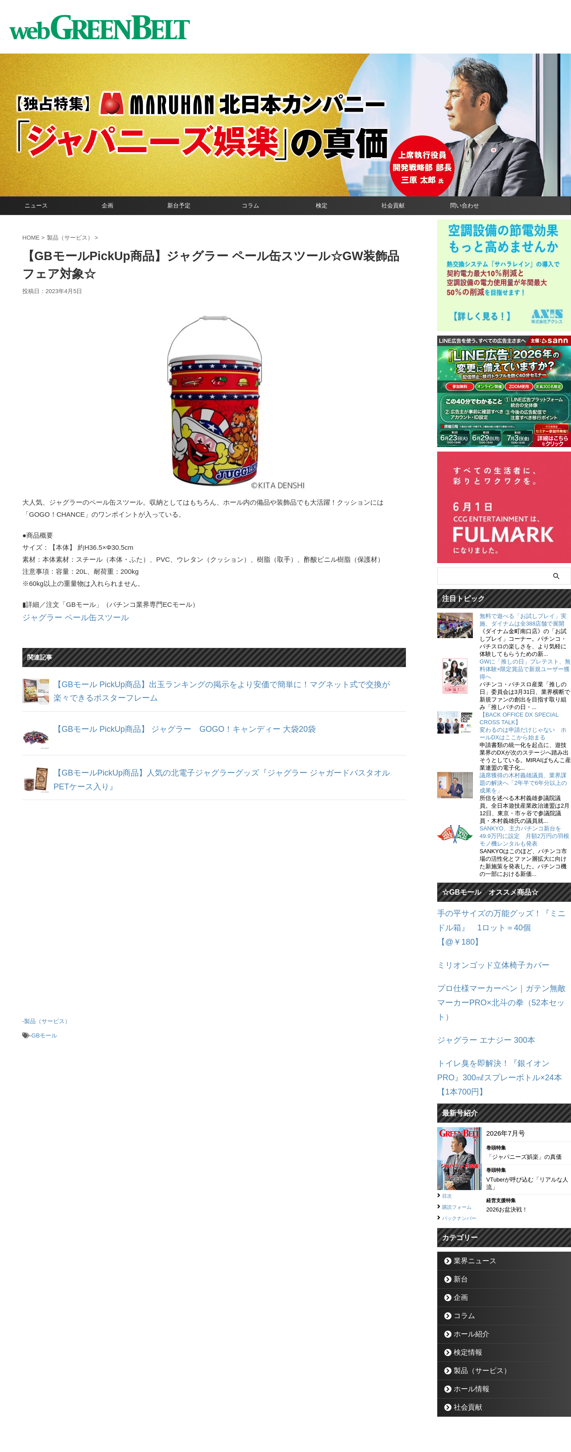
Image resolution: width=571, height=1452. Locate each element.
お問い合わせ (275, 1410)
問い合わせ (464, 205)
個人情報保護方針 (323, 1410)
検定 (321, 205)
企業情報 (237, 1410)
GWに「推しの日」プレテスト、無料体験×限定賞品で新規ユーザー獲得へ (525, 669)
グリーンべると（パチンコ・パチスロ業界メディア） (285, 1431)
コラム (250, 205)
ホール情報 (466, 1337)
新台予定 (178, 205)
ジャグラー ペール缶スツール (66, 616)
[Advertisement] (214, 902)
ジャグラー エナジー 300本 (478, 999)
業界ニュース (469, 1209)
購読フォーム (461, 1145)
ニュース (36, 205)
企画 (107, 205)
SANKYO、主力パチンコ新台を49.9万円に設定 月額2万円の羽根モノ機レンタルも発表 (524, 836)
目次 (448, 1134)
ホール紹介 (466, 1282)
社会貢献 (393, 205)
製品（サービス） (47, 1017)
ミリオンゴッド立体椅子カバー (484, 945)
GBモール (44, 1029)
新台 (458, 1227)
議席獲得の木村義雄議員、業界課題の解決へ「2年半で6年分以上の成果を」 (523, 783)
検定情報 (464, 1301)
